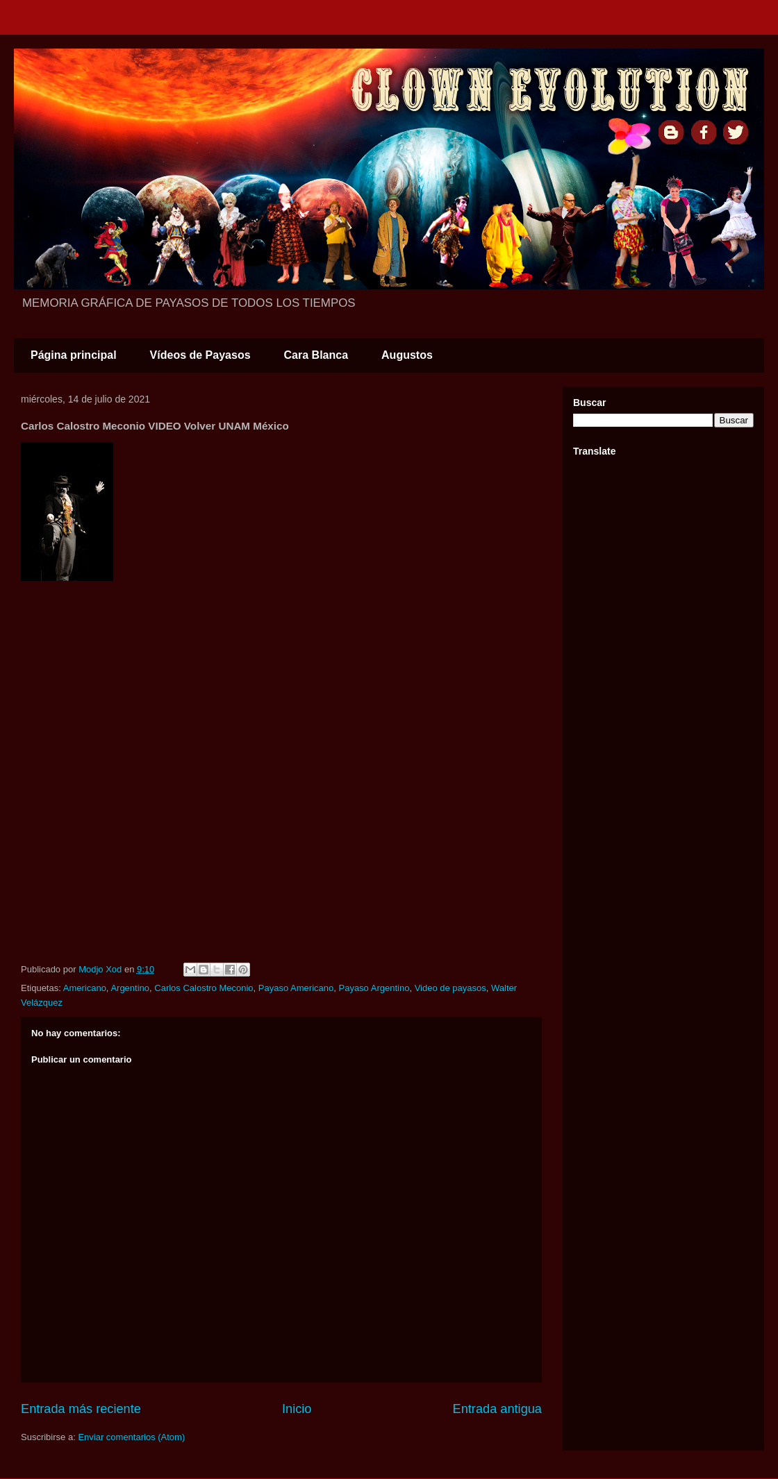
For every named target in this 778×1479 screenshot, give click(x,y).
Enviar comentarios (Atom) (131, 1437)
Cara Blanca (316, 355)
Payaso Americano (295, 988)
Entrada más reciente (81, 1409)
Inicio (296, 1409)
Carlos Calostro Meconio (203, 988)
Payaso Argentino (373, 988)
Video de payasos (450, 988)
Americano (84, 988)
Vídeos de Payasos (200, 355)
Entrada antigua (497, 1409)
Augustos (407, 355)
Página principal (74, 355)
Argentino (129, 988)
